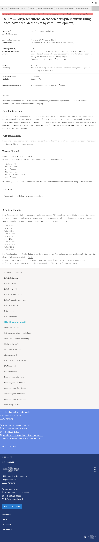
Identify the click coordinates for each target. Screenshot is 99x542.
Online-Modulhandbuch (45, 8)
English (94, 3)
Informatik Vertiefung (83, 8)
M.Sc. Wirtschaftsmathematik (15, 360)
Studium (32, 8)
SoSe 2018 (8, 228)
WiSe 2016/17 (9, 226)
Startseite (4, 8)
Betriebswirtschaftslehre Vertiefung (17, 333)
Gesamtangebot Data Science (15, 388)
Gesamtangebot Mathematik (15, 399)
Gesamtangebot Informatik (14, 393)
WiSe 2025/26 (9, 249)
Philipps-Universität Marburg (11, 469)
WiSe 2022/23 (9, 244)
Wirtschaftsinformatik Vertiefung (16, 338)
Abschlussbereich (10, 355)
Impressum (7, 457)
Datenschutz (8, 462)
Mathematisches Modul (13, 344)
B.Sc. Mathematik (10, 289)
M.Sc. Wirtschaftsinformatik (64, 8)
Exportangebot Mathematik (14, 382)
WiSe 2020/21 (9, 236)
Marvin (30, 257)
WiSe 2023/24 (9, 247)
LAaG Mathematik (10, 371)
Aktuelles (6, 515)
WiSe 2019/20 (9, 234)
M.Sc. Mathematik (11, 316)
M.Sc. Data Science (11, 305)
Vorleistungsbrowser (12, 404)
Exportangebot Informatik (14, 377)
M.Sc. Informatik (10, 311)
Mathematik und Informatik (18, 8)
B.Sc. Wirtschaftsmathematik (15, 300)
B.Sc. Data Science (11, 278)
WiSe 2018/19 (9, 231)
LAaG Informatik (10, 366)
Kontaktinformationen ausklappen (94, 469)
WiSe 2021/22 (9, 242)
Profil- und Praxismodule (13, 349)
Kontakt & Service (12, 507)
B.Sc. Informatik (10, 283)
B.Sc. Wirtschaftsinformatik (14, 294)
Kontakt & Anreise (10, 447)
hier (90, 14)
